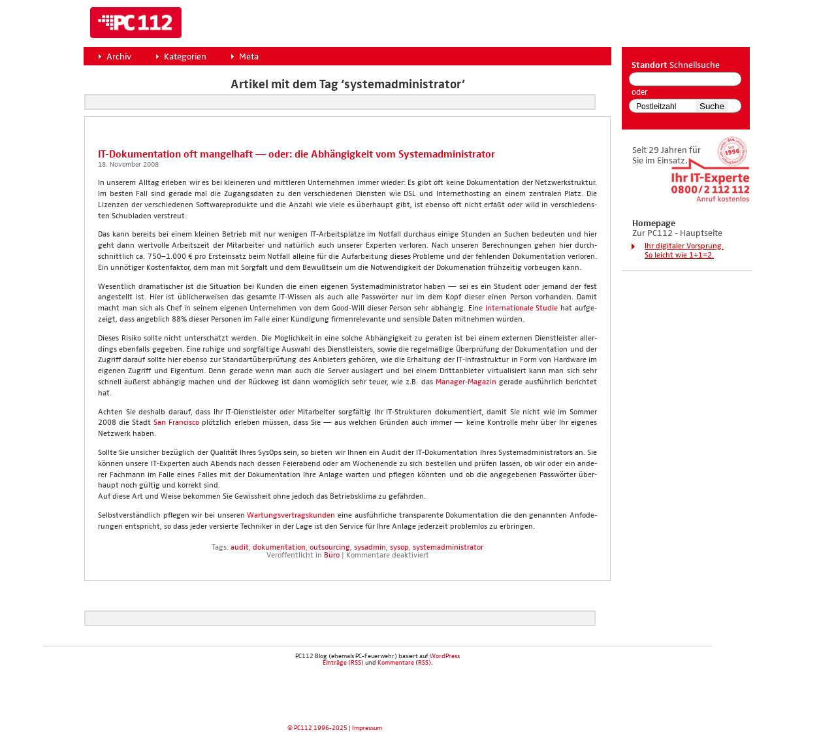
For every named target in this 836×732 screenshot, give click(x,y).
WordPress (445, 656)
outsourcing (330, 548)
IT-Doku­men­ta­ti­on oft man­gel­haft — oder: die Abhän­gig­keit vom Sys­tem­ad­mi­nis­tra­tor (296, 154)
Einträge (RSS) (343, 662)
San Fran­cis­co (176, 423)
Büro (332, 555)
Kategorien (185, 56)
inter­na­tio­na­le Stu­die (521, 308)
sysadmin (370, 548)
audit (240, 548)
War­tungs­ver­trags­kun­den (291, 516)
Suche (711, 106)
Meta (249, 56)
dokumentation (279, 548)
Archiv (118, 56)
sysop (399, 548)
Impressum (367, 728)
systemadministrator (448, 548)
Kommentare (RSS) (404, 662)
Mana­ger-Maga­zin (466, 382)
